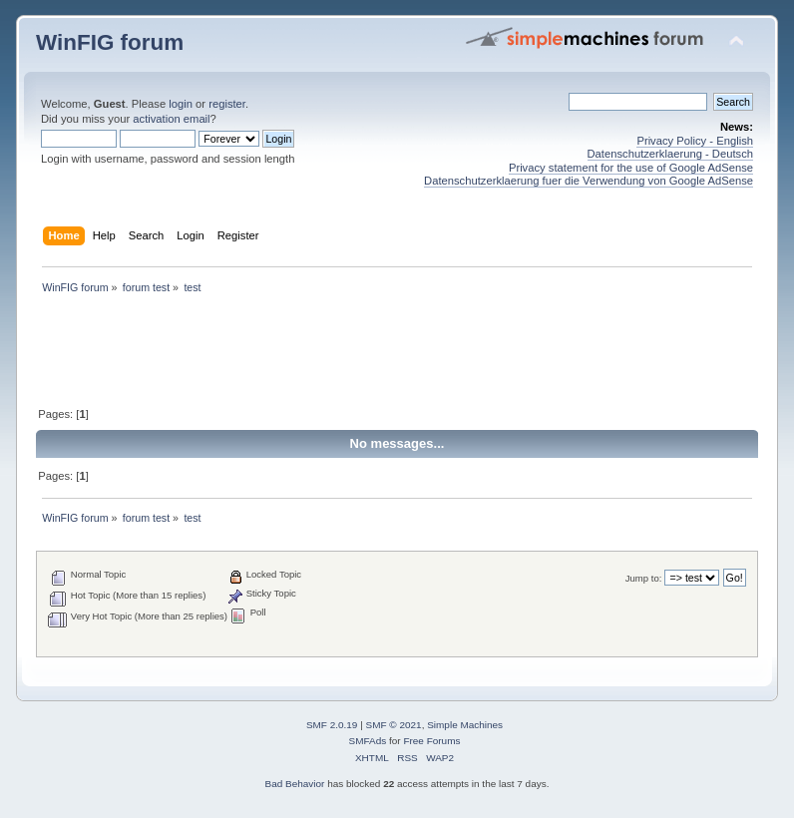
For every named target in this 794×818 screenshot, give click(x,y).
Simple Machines (465, 724)
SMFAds (368, 740)
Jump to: (643, 578)
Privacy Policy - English (694, 141)
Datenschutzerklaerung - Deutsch (671, 154)
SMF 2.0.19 (332, 724)
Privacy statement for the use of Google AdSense (631, 168)
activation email (171, 119)
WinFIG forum (110, 42)
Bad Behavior (295, 783)
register (226, 104)
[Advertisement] (399, 352)
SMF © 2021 (394, 724)
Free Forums (431, 740)
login (181, 104)
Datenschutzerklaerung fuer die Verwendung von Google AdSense (588, 181)
